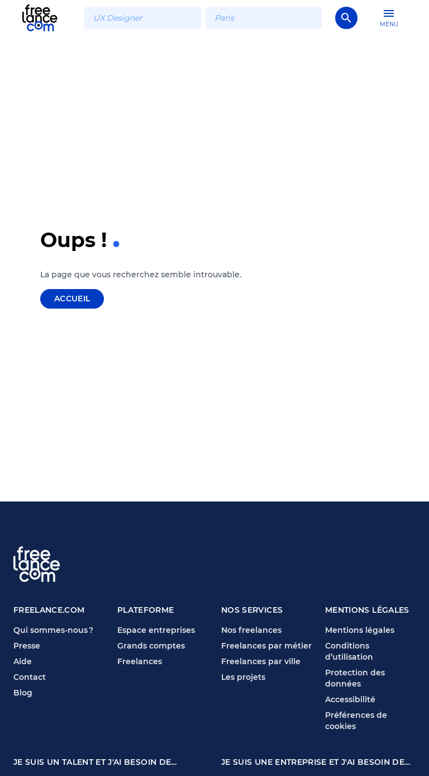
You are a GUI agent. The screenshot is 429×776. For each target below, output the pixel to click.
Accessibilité (350, 699)
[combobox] (142, 18)
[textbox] (142, 18)
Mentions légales (359, 630)
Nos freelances (251, 630)
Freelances (139, 661)
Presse (26, 646)
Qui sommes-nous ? (53, 630)
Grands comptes (151, 646)
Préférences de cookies (356, 720)
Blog (22, 693)
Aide (22, 661)
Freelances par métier (266, 646)
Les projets (243, 677)
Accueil (72, 299)
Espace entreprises (156, 630)
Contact (29, 677)
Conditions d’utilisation (349, 651)
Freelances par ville (261, 661)
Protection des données (355, 678)
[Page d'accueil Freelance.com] (46, 17)
